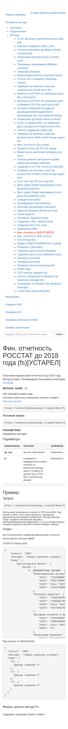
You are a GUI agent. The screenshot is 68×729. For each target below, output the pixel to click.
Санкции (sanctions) (28, 199)
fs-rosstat (8, 382)
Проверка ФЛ (13, 312)
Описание (16, 27)
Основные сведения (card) (32, 217)
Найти (59, 334)
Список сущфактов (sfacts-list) (35, 130)
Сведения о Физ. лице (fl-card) (35, 221)
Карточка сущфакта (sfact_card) (36, 46)
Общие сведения (15, 14)
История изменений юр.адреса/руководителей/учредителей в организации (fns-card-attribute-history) (39, 112)
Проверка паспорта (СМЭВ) (21, 319)
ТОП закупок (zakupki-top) (32, 272)
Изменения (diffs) (27, 228)
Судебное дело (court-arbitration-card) (39, 254)
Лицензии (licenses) (28, 71)
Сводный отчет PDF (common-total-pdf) (40, 166)
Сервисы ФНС (13, 304)
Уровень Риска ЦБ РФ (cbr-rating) (36, 148)
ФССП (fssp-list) (26, 239)
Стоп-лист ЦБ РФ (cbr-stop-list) (35, 181)
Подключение (18, 31)
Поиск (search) (25, 214)
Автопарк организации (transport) (36, 206)
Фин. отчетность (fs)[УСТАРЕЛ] (35, 232)
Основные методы (16, 22)
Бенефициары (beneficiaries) (34, 203)
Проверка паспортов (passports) (36, 265)
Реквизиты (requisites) (30, 247)
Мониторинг (12, 296)
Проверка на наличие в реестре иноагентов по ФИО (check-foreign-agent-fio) (41, 137)
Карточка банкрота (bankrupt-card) (37, 210)
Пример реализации (17, 327)
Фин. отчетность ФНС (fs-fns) (34, 236)
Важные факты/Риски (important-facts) (39, 75)
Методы (14, 35)
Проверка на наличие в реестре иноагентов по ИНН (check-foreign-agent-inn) (41, 174)
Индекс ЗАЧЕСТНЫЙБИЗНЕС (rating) (39, 243)
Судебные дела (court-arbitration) (36, 250)
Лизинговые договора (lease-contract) (39, 119)
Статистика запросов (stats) (33, 290)
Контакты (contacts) (28, 258)
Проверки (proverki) (28, 261)
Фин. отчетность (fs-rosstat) (33, 144)
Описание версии (11, 401)
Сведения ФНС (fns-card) (32, 225)
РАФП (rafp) (24, 269)
